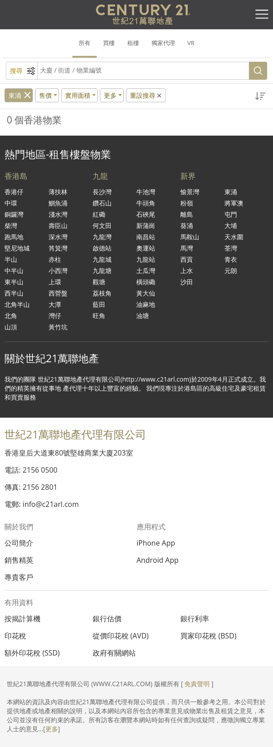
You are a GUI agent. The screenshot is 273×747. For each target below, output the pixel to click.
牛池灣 (145, 191)
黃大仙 (145, 293)
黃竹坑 (58, 327)
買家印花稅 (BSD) (208, 636)
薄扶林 (58, 191)
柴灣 (10, 225)
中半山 (13, 270)
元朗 (230, 270)
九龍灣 (102, 236)
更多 (51, 728)
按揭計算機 (22, 619)
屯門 (230, 214)
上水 (186, 270)
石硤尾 (145, 214)
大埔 (230, 225)
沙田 (186, 282)
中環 (10, 203)
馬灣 (186, 248)
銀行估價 (107, 619)
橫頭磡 (145, 282)
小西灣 (58, 270)
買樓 (109, 43)
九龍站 (145, 259)
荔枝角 (102, 293)
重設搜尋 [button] (146, 95)
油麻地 (145, 304)
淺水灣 (58, 214)
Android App (158, 560)
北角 (10, 315)
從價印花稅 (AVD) (121, 636)
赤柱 (55, 259)
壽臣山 (58, 225)
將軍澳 (233, 203)
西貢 (186, 259)
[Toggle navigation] (262, 14)
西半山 (13, 293)
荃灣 (230, 248)
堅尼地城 (17, 248)
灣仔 (55, 315)
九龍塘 (102, 270)
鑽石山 (102, 203)
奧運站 (145, 248)
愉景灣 (189, 191)
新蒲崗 (145, 225)
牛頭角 (145, 203)
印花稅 (15, 636)
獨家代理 (163, 43)
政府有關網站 (114, 653)
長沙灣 (102, 191)
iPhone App (156, 543)
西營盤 (58, 293)
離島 (186, 214)
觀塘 (99, 282)
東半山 (13, 282)
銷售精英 (18, 560)
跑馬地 (13, 236)
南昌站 (145, 236)
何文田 (102, 225)
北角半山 (17, 304)
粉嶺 (186, 203)
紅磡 (99, 214)
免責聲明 (197, 683)
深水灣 (58, 236)
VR (191, 43)
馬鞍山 (189, 236)
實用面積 (77, 95)
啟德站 (102, 248)
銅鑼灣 (13, 214)
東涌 (15, 95)
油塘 (142, 315)
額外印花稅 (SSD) (32, 653)
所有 (84, 43)
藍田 (99, 304)
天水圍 (233, 236)
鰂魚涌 (58, 203)
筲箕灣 (58, 248)
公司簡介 (18, 543)
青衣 (230, 259)
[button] (261, 96)
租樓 (133, 43)
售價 (45, 95)
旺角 (99, 315)
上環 (55, 282)
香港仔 (13, 191)
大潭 (55, 304)
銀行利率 (194, 619)
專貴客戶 (18, 577)
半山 (10, 259)
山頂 (10, 327)
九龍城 (102, 259)
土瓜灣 (145, 270)
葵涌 (186, 225)
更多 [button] (110, 95)
